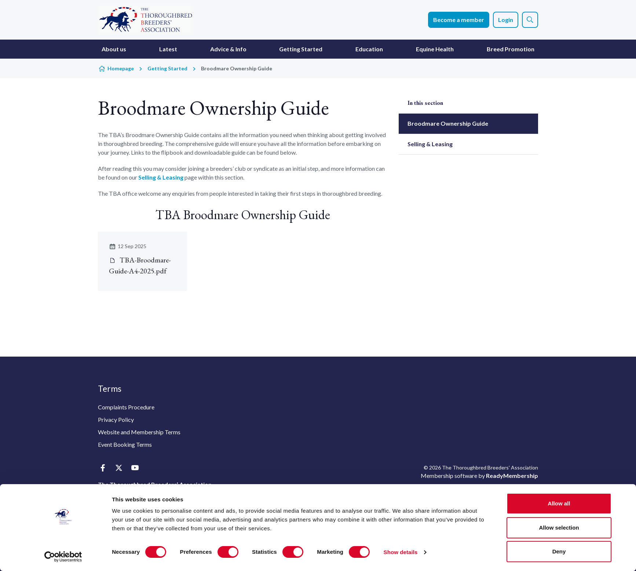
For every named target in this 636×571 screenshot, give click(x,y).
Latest (168, 48)
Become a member (458, 19)
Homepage (120, 68)
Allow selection (559, 527)
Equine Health (435, 48)
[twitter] (118, 468)
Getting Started (300, 48)
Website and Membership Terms (139, 431)
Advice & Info (228, 48)
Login (505, 19)
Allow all (559, 503)
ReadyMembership (512, 475)
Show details (401, 552)
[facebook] (102, 468)
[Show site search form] (530, 20)
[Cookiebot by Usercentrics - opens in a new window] (63, 556)
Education (369, 48)
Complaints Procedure (126, 407)
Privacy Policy (116, 419)
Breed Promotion (510, 48)
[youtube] (134, 468)
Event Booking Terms (125, 444)
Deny (559, 551)
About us (114, 48)
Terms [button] (109, 388)
